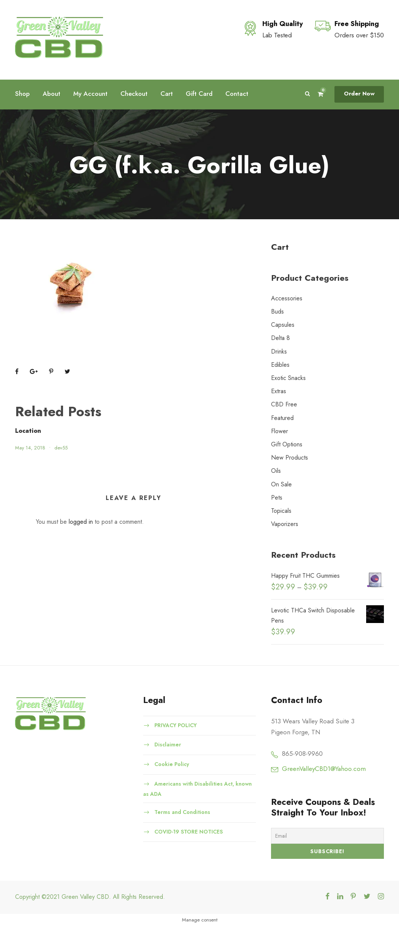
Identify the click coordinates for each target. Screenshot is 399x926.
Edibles (280, 364)
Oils (276, 470)
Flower (279, 431)
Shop (22, 93)
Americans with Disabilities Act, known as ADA (197, 789)
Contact (236, 93)
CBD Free (284, 404)
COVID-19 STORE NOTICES (188, 831)
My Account (90, 93)
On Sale (281, 484)
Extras (278, 391)
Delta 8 (280, 338)
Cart (166, 93)
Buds (277, 311)
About (51, 93)
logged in (81, 521)
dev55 (61, 447)
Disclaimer (167, 744)
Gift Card (199, 93)
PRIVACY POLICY (175, 725)
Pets (276, 497)
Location (28, 430)
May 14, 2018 (30, 447)
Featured (282, 418)
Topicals (281, 510)
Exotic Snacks (288, 378)
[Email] (327, 836)
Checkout (134, 93)
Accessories (286, 298)
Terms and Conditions (182, 812)
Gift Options (286, 444)
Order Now (359, 93)
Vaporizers (284, 524)
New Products (289, 457)
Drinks (279, 351)
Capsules (282, 324)
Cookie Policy (171, 764)
